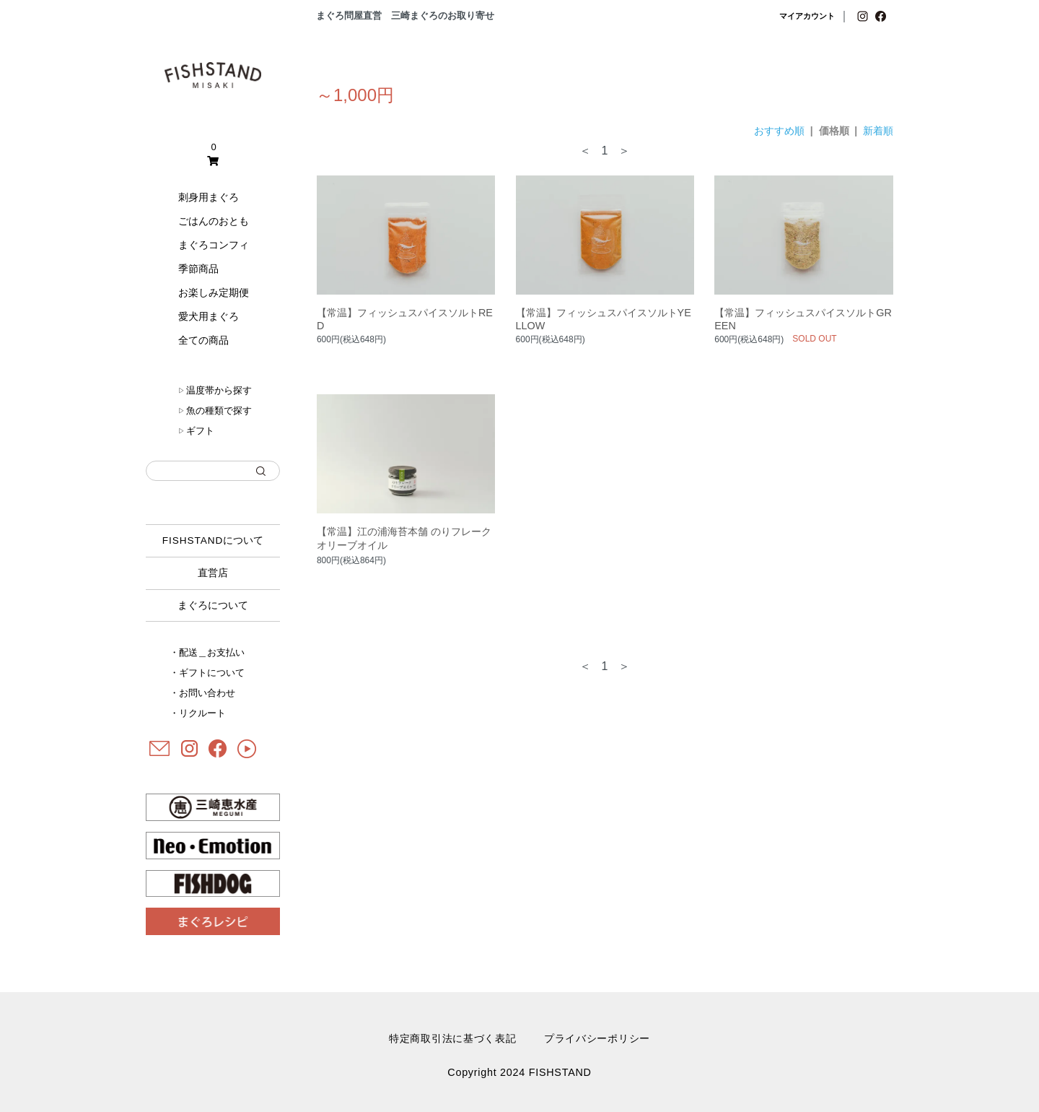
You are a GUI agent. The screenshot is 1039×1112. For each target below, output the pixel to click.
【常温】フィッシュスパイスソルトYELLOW (603, 319)
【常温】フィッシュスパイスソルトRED (405, 319)
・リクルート (198, 713)
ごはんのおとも (213, 221)
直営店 (213, 573)
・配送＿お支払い (207, 652)
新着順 (878, 130)
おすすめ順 (779, 130)
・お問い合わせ (202, 692)
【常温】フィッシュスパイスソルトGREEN (803, 319)
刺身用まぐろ (208, 197)
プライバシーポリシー (597, 1038)
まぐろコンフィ (213, 245)
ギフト (196, 430)
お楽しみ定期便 (213, 292)
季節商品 (198, 268)
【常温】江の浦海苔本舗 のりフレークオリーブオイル (404, 538)
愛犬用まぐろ (208, 316)
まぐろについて (212, 605)
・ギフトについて (207, 672)
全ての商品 (203, 340)
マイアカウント (807, 16)
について (213, 540)
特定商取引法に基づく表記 (453, 1038)
